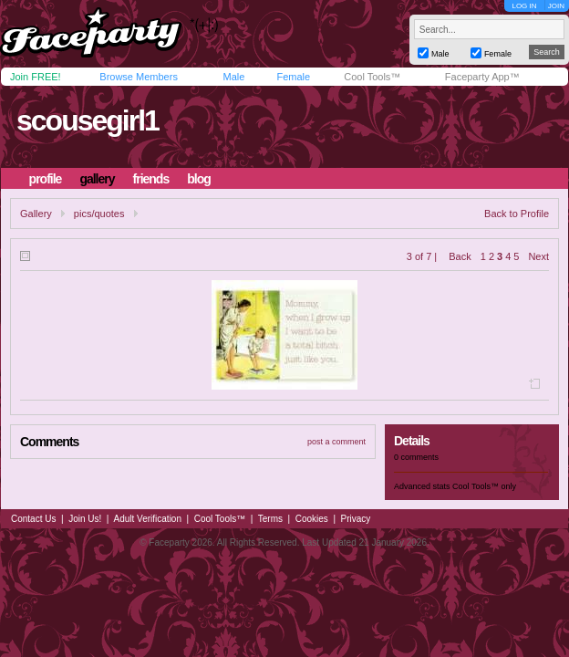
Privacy (356, 519)
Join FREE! (35, 76)
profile (45, 179)
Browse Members (138, 76)
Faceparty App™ (482, 76)
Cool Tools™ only (484, 486)
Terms (270, 519)
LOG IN (524, 6)
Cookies (311, 519)
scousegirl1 (87, 120)
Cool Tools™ (372, 76)
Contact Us (33, 519)
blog (199, 179)
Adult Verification (147, 519)
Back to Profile (516, 213)
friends (151, 179)
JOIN (556, 6)
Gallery (36, 213)
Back (460, 256)
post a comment (336, 441)
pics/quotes (99, 213)
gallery (96, 179)
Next (538, 256)
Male (233, 76)
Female (293, 76)
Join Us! (84, 519)
